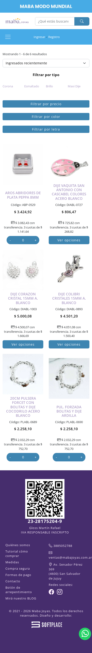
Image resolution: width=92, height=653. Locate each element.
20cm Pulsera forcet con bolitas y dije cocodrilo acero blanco (23, 406)
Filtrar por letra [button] (46, 129)
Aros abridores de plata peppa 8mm (23, 195)
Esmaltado (31, 86)
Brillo (49, 86)
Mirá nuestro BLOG (20, 598)
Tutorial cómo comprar (16, 553)
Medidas (12, 562)
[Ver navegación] (7, 37)
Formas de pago (18, 575)
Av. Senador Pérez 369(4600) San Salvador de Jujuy (66, 571)
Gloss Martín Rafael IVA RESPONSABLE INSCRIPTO (45, 530)
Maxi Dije (74, 86)
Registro (54, 37)
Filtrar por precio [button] (46, 104)
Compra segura (17, 568)
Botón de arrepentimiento (18, 589)
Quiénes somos (17, 545)
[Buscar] (55, 21)
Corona (8, 86)
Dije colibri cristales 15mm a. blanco (69, 298)
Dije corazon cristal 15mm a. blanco (23, 298)
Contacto (12, 581)
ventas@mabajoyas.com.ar (70, 557)
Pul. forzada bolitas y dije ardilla (69, 411)
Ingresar (39, 37)
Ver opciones (68, 240)
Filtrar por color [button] (46, 116)
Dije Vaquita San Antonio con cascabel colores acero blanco (69, 192)
